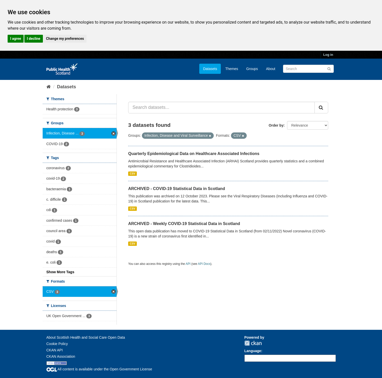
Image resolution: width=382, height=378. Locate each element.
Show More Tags (60, 272)
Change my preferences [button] (65, 39)
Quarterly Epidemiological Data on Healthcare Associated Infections (193, 153)
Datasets (210, 69)
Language (252, 351)
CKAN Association (60, 356)
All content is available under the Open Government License (99, 369)
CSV (132, 173)
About (270, 69)
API (188, 264)
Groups (252, 69)
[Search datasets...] (221, 107)
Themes (231, 69)
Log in (328, 55)
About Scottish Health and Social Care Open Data (85, 337)
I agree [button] (15, 39)
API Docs (204, 264)
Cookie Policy (57, 344)
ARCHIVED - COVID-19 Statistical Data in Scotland (176, 188)
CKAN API (54, 350)
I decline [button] (33, 39)
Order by (276, 125)
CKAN (253, 343)
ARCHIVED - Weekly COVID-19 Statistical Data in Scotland (184, 223)
